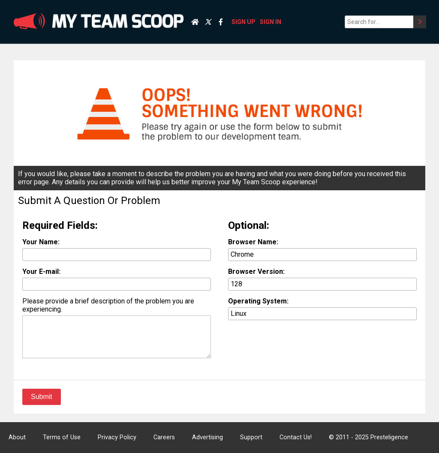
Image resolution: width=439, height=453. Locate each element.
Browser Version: (256, 271)
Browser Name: (253, 242)
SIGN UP (244, 21)
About (17, 437)
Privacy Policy (117, 437)
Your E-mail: (41, 271)
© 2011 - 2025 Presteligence (368, 437)
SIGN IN (270, 21)
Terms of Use (62, 437)
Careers (164, 437)
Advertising (207, 437)
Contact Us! (296, 437)
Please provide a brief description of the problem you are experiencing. (108, 305)
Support (251, 437)
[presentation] (293, 343)
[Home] (195, 21)
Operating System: (258, 301)
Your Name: (41, 242)
